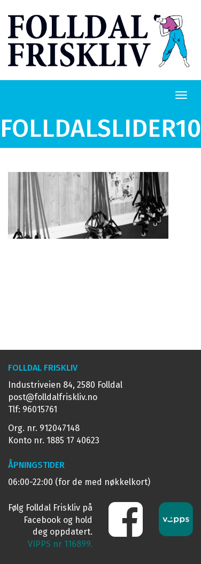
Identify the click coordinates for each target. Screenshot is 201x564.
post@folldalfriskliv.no (52, 397)
